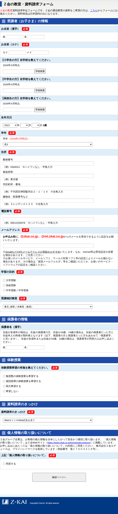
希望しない (12, 391)
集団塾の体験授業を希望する (22, 376)
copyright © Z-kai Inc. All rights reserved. (59, 501)
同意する (11, 463)
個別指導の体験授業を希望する (23, 381)
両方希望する (13, 386)
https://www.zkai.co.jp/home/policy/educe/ (69, 442)
